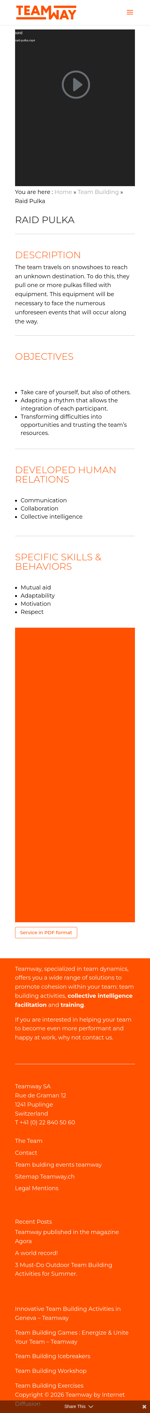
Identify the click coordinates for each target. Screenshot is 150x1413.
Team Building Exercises (49, 1385)
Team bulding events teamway (58, 1164)
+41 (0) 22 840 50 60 (47, 1122)
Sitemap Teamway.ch (45, 1176)
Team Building (98, 192)
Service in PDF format (46, 932)
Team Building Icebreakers (52, 1356)
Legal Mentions (36, 1188)
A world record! (36, 1253)
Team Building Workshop (51, 1371)
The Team (29, 1141)
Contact (26, 1152)
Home (63, 192)
